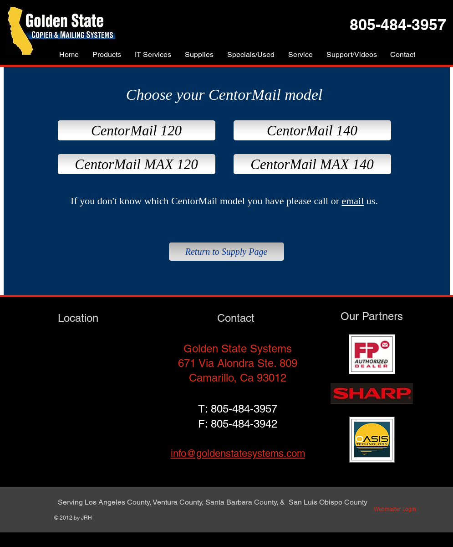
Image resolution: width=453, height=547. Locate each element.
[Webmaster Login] (395, 510)
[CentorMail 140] (312, 130)
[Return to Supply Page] (226, 252)
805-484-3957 (244, 409)
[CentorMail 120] (136, 130)
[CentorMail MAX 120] (136, 164)
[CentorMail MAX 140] (312, 164)
